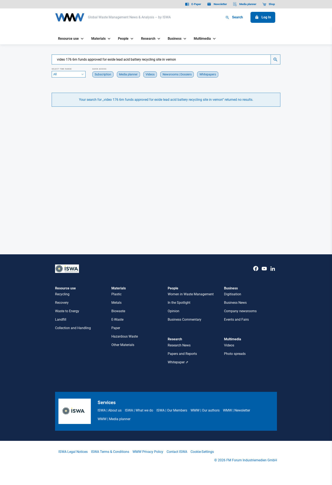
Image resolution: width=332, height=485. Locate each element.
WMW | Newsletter (236, 410)
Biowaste (118, 311)
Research (175, 339)
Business (231, 288)
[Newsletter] (217, 4)
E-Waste (117, 319)
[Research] (146, 38)
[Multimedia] (201, 38)
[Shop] (268, 4)
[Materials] (96, 38)
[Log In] (262, 17)
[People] (122, 38)
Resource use (65, 288)
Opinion (173, 311)
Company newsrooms (240, 311)
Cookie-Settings (202, 452)
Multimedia (232, 339)
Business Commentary (184, 319)
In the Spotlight (179, 303)
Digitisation (232, 294)
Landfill (60, 319)
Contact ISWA (177, 452)
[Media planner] (245, 4)
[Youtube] (264, 273)
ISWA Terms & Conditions (110, 452)
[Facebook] (255, 273)
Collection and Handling (73, 328)
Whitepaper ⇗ (178, 362)
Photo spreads (235, 354)
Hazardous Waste (124, 336)
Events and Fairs (236, 319)
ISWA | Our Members (171, 410)
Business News (235, 303)
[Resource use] (67, 38)
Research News (179, 345)
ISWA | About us (110, 410)
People (173, 288)
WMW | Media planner (114, 419)
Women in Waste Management (191, 294)
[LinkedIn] (272, 273)
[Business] (173, 38)
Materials (118, 288)
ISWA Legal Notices (73, 452)
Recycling (62, 294)
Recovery (62, 303)
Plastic (116, 294)
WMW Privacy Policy (148, 452)
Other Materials (122, 345)
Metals (116, 303)
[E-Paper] (193, 4)
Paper (115, 328)
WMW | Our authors (205, 410)
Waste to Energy (67, 311)
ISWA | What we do (139, 410)
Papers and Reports (182, 354)
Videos (229, 345)
